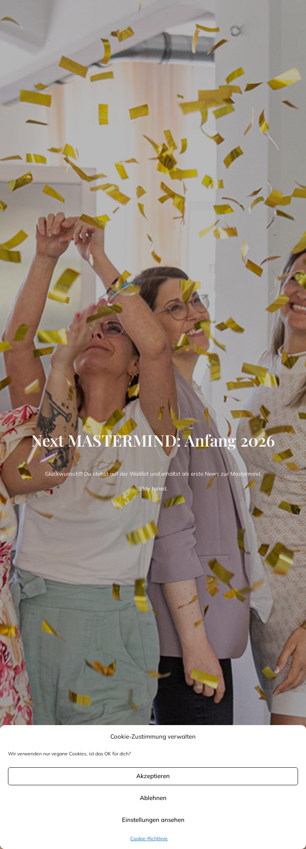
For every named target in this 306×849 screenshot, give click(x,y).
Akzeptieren (153, 776)
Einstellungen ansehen (153, 820)
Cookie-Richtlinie (149, 838)
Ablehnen (153, 798)
